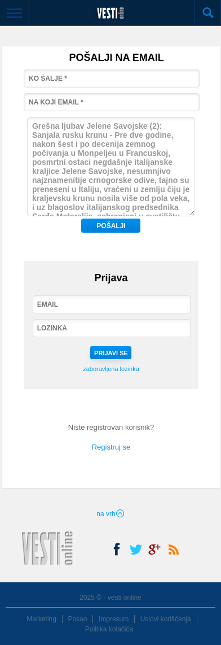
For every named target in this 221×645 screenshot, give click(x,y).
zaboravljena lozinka (111, 368)
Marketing (41, 619)
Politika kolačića (109, 629)
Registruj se (111, 447)
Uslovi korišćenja (165, 619)
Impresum (114, 619)
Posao (77, 619)
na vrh (110, 514)
